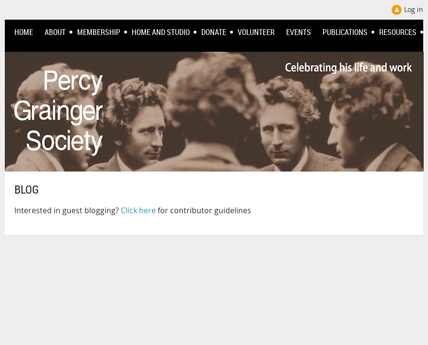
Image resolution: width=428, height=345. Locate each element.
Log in (413, 9)
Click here (138, 210)
